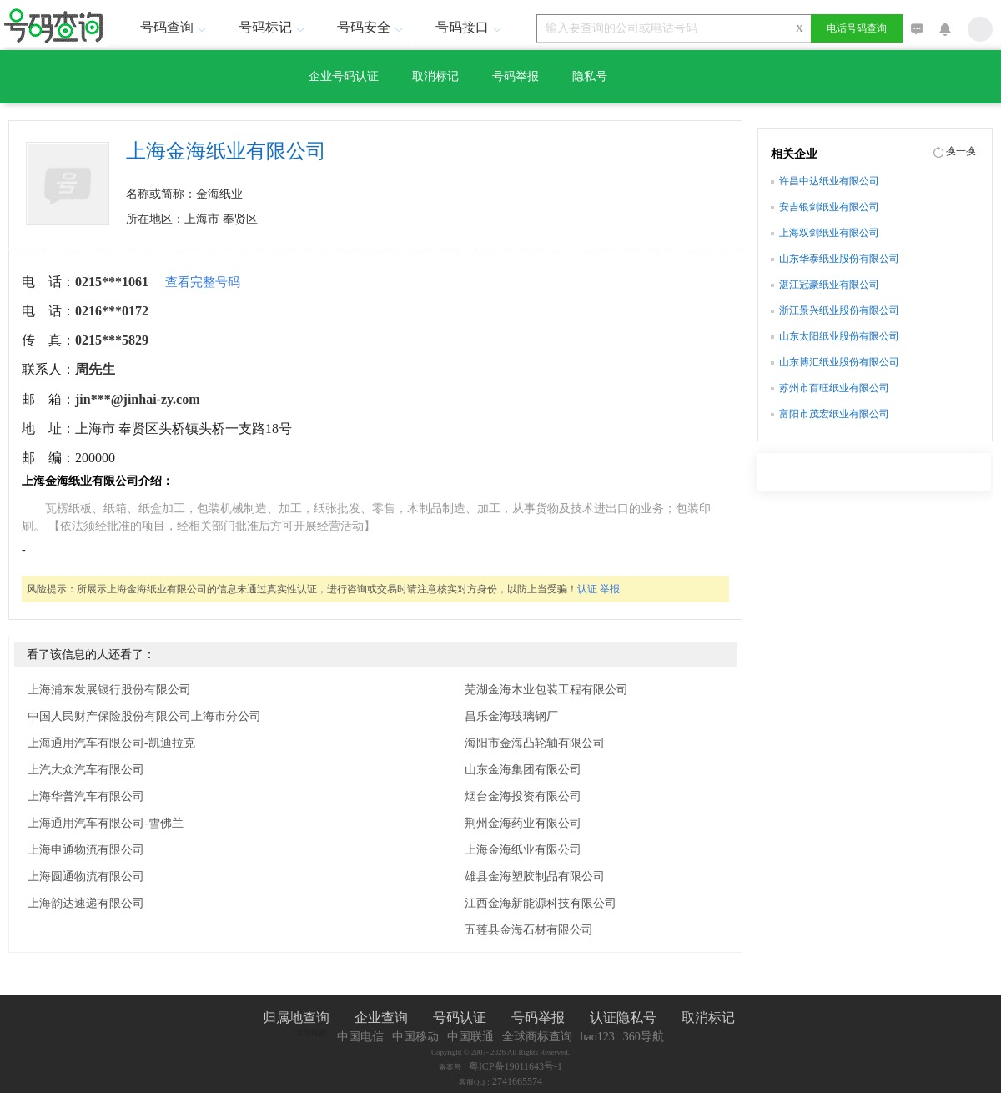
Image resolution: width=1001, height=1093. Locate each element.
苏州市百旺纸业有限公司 (834, 388)
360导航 (643, 1036)
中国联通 (470, 1036)
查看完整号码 (202, 282)
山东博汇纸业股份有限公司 (839, 362)
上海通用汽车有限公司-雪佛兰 (106, 823)
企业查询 (381, 1017)
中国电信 (360, 1036)
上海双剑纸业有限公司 (829, 233)
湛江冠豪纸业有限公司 (829, 284)
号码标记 (274, 27)
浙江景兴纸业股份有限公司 (839, 310)
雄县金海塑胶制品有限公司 (535, 876)
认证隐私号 (623, 1017)
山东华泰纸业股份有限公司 (839, 258)
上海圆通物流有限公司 (86, 876)
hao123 (598, 1036)
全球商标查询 (537, 1036)
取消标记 (435, 76)
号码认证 (459, 1017)
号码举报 (515, 76)
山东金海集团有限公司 (523, 769)
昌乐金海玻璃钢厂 (511, 716)
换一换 (961, 151)
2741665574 (517, 1081)
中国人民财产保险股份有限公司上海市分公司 (144, 716)
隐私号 (589, 76)
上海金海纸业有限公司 (523, 850)
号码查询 (175, 27)
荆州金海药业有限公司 (523, 823)
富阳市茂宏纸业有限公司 (834, 414)
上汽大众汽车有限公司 (86, 769)
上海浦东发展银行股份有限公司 (109, 689)
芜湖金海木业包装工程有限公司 (546, 689)
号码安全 (372, 27)
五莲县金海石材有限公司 (529, 930)
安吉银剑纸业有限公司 (829, 207)
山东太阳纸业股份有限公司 (839, 336)
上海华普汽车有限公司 (86, 796)
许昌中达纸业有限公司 (829, 181)
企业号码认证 (344, 76)
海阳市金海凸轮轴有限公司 (535, 743)
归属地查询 (296, 1017)
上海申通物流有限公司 (86, 850)
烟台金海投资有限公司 (523, 796)
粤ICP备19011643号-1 (515, 1066)
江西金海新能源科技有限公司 (540, 903)
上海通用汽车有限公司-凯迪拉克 (111, 743)
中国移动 (415, 1036)
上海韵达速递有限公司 (86, 903)
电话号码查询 (857, 28)
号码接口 (470, 27)
